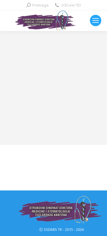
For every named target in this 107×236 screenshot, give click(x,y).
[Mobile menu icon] (95, 20)
